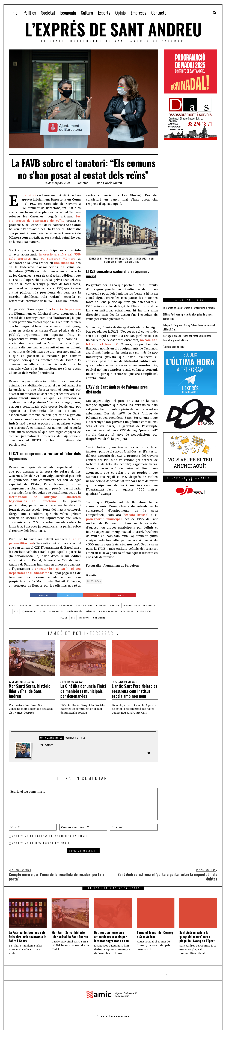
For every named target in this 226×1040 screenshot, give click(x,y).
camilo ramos (84, 605)
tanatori (84, 617)
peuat (64, 617)
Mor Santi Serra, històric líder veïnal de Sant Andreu (30, 690)
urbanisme (99, 617)
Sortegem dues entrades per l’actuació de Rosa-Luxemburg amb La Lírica (189, 342)
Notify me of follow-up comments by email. (50, 841)
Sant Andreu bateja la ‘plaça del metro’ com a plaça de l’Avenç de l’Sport (197, 942)
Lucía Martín (74, 611)
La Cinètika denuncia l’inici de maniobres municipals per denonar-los (83, 693)
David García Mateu (108, 183)
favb (43, 611)
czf (16, 611)
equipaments (29, 611)
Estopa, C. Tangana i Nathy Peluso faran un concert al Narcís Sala (186, 331)
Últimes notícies (75, 742)
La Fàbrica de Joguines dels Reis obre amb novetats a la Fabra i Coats (27, 942)
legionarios (56, 611)
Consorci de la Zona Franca (139, 605)
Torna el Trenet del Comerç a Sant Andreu (155, 940)
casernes (101, 605)
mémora (90, 611)
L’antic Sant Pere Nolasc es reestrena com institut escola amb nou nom (134, 693)
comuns (114, 605)
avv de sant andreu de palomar (54, 605)
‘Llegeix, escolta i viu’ (174, 351)
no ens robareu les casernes (116, 611)
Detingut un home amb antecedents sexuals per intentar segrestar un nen (111, 942)
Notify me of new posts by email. (41, 848)
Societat (82, 183)
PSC (73, 617)
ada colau (26, 605)
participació (144, 611)
